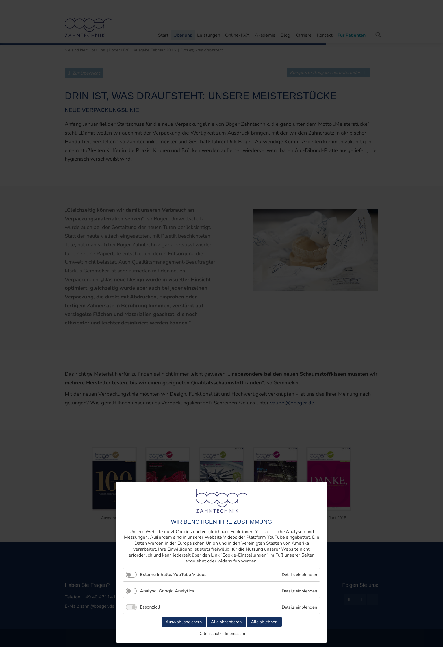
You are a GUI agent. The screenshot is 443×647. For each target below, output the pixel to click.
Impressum (235, 633)
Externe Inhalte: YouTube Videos (173, 575)
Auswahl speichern (184, 622)
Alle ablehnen (264, 622)
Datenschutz (210, 633)
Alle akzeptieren (226, 622)
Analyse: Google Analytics (167, 591)
